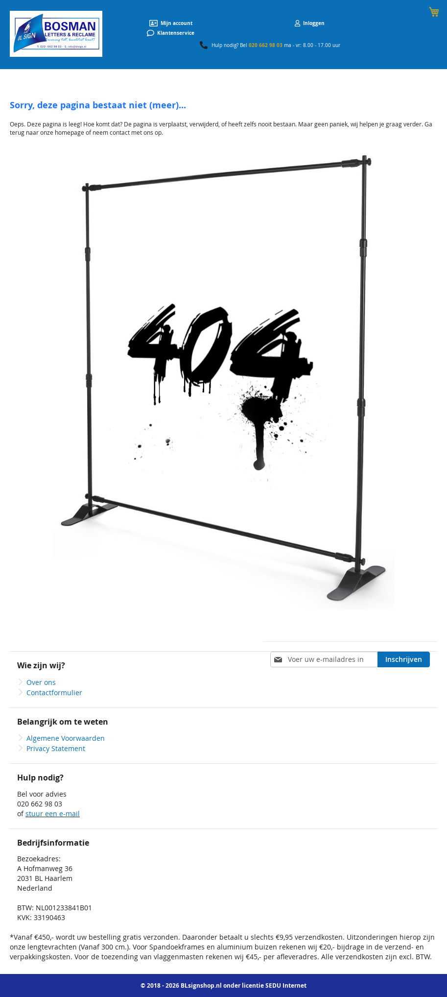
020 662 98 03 (265, 45)
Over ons (41, 682)
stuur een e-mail (52, 813)
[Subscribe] (403, 659)
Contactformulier (54, 692)
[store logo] (56, 34)
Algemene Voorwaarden (65, 738)
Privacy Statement (55, 748)
